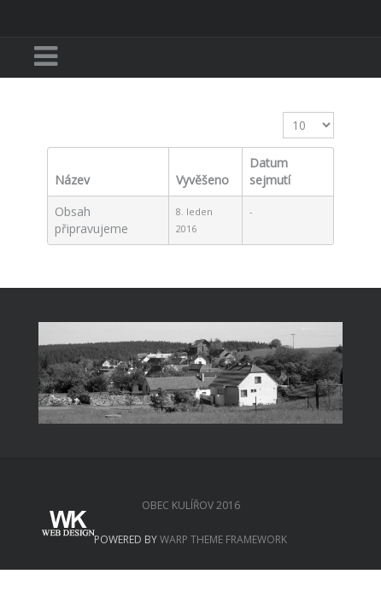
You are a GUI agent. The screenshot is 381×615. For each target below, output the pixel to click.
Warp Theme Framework (223, 539)
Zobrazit (283, 112)
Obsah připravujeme (91, 220)
